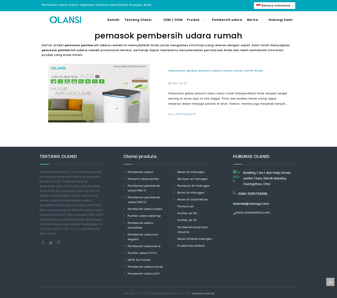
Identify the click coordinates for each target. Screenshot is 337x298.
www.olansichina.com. (253, 213)
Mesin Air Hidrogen (191, 172)
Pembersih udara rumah (145, 267)
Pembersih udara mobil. (145, 209)
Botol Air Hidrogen (190, 193)
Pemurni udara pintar (143, 179)
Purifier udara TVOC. (143, 253)
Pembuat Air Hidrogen (193, 186)
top (330, 282)
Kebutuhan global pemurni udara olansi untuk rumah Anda (215, 71)
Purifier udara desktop (144, 216)
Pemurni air (185, 206)
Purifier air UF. (187, 220)
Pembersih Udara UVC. (144, 274)
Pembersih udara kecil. (144, 246)
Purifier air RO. (187, 213)
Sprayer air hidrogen (192, 179)
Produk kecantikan (191, 246)
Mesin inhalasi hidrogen (194, 239)
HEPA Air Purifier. (140, 260)
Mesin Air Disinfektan (192, 199)
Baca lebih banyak (182, 114)
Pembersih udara (140, 172)
